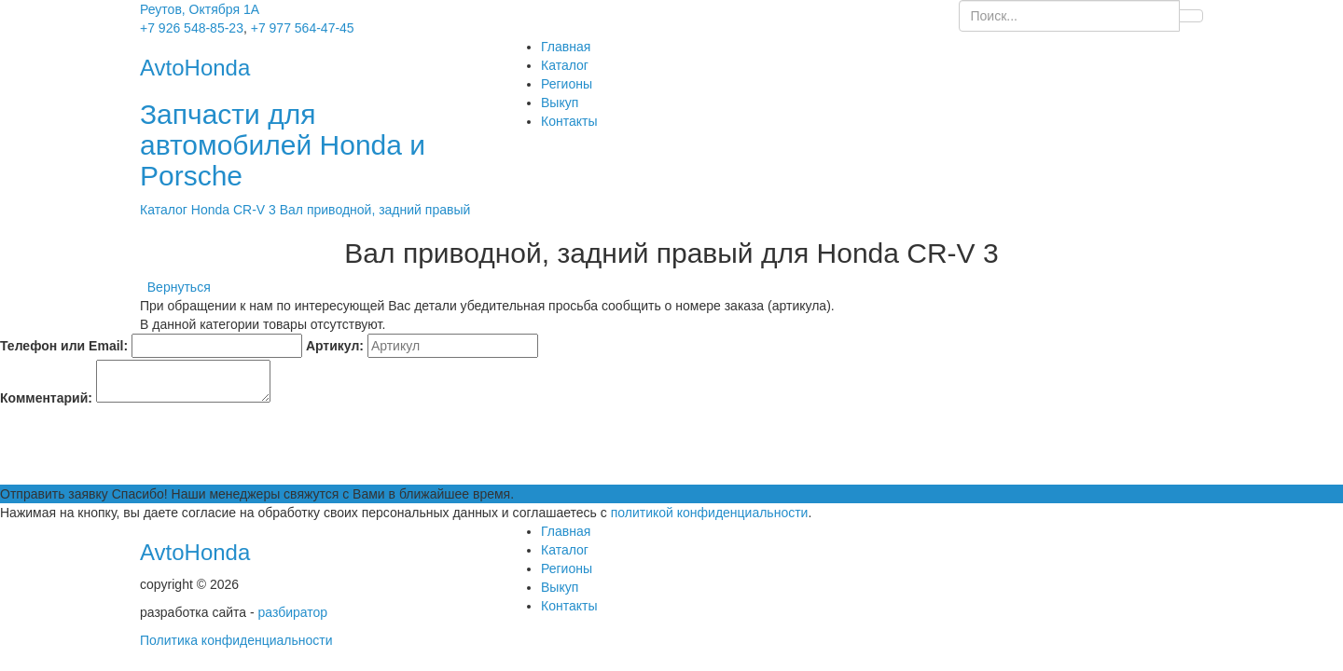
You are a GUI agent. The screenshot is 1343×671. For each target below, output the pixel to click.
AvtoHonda (195, 552)
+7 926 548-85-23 (191, 28)
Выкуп (559, 102)
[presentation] (142, 448)
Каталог (564, 65)
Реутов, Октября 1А (199, 9)
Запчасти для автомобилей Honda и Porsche (282, 145)
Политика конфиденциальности (236, 640)
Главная (565, 46)
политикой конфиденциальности (710, 512)
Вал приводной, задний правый (375, 209)
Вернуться (175, 287)
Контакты (569, 121)
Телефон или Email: (64, 345)
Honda (212, 209)
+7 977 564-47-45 (302, 28)
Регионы (566, 83)
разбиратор (293, 612)
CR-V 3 (256, 209)
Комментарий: (46, 397)
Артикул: (335, 345)
